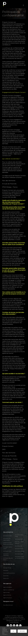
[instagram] (8, 625)
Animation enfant (7, 535)
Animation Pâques (19, 539)
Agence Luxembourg (8, 589)
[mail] (17, 625)
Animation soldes (19, 553)
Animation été (18, 546)
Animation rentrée (19, 551)
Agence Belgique (7, 587)
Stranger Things (7, 567)
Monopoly (5, 570)
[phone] (20, 625)
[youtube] (11, 625)
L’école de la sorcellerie (9, 573)
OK (13, 631)
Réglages (5, 634)
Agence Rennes (7, 595)
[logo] (4, 2)
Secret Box (6, 575)
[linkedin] (14, 625)
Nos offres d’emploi (8, 605)
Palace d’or (6, 578)
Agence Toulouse (7, 597)
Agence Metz (6, 592)
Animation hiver (19, 548)
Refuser (22, 631)
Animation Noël (7, 551)
